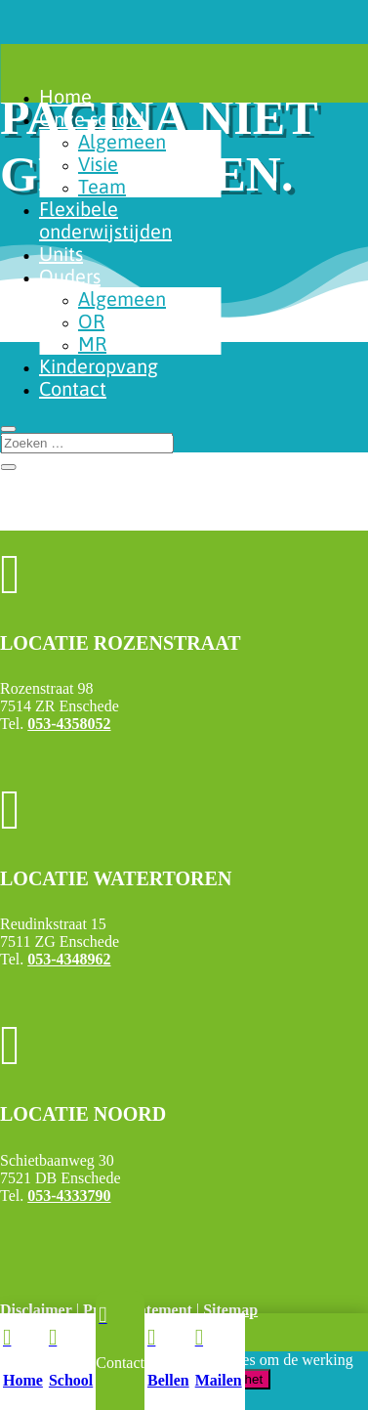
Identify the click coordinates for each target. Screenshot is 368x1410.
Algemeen (122, 141)
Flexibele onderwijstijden (105, 219)
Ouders (70, 276)
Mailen (218, 1380)
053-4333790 (68, 1195)
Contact (72, 388)
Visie (98, 163)
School (71, 1380)
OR (91, 321)
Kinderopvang (98, 366)
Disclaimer (36, 1310)
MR (92, 343)
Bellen (168, 1380)
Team (102, 186)
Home (65, 96)
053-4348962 (68, 959)
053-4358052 (68, 723)
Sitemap (230, 1310)
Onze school (92, 118)
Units (61, 253)
